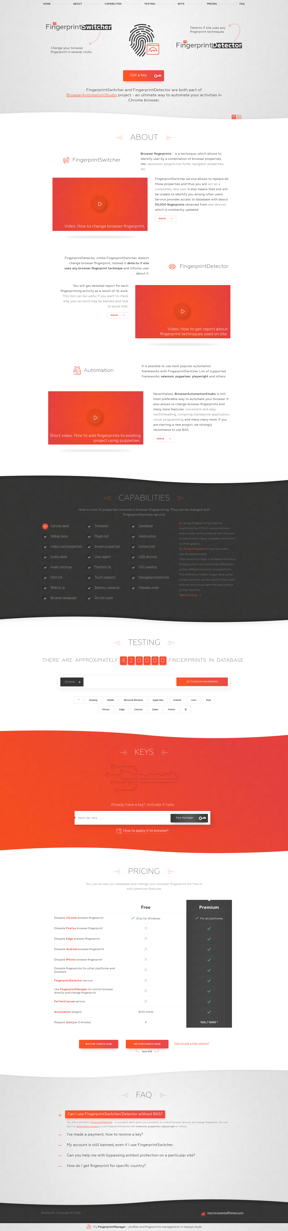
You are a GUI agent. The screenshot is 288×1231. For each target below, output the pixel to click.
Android (177, 700)
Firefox (171, 709)
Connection (147, 546)
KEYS (181, 4)
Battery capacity (107, 587)
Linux (193, 700)
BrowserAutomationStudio (92, 95)
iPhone (106, 709)
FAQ (242, 4)
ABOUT (77, 4)
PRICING (212, 4)
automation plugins (87, 1126)
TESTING (149, 4)
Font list (56, 577)
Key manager (185, 817)
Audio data (58, 556)
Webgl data (59, 536)
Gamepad (146, 525)
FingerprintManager (73, 989)
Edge (121, 709)
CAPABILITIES (113, 4)
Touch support (104, 577)
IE (186, 709)
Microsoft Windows (133, 700)
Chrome (138, 709)
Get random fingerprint (202, 682)
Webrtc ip (57, 587)
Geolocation (147, 536)
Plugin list (101, 536)
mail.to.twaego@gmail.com (225, 1213)
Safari (155, 709)
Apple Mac (158, 700)
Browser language (63, 597)
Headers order (149, 587)
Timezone (101, 525)
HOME (47, 4)
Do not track (103, 597)
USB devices (148, 556)
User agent (102, 556)
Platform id (102, 567)
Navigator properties (154, 577)
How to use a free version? (191, 1043)
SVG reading (148, 567)
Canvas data (59, 525)
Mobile (110, 700)
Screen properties (107, 546)
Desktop (93, 700)
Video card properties (66, 546)
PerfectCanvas (194, 549)
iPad (208, 700)
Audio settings (61, 567)
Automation (62, 1012)
